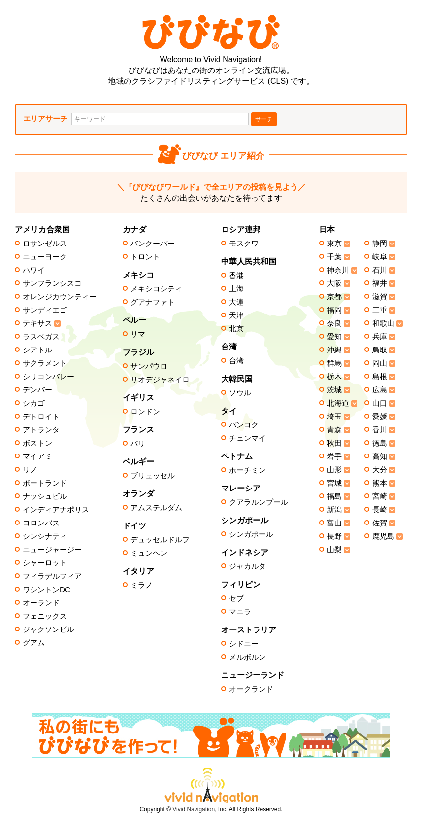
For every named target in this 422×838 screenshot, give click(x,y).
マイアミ (37, 456)
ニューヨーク (45, 257)
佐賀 (379, 523)
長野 (334, 536)
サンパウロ (148, 366)
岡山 (379, 363)
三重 (379, 310)
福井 (379, 283)
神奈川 (338, 270)
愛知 (334, 337)
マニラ (240, 612)
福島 (334, 496)
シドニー (244, 644)
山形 (334, 470)
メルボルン (247, 657)
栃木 (334, 377)
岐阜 (379, 257)
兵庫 (379, 337)
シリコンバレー (48, 377)
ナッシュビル (45, 496)
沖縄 (334, 350)
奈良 (334, 323)
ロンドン (145, 412)
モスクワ (244, 243)
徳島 (379, 443)
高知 (379, 456)
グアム (34, 643)
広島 (379, 390)
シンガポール (251, 534)
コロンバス (41, 523)
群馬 (334, 363)
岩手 (334, 456)
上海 (236, 289)
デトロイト (41, 416)
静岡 (379, 243)
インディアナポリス (56, 510)
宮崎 (379, 496)
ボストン (37, 443)
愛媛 (379, 416)
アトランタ (41, 430)
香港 (236, 275)
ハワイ (34, 270)
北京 (236, 329)
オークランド (251, 689)
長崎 (379, 510)
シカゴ (34, 403)
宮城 (334, 483)
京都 (334, 297)
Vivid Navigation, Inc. (199, 809)
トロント (145, 257)
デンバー (37, 390)
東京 (334, 243)
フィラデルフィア (52, 576)
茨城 (334, 390)
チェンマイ (247, 438)
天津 (236, 315)
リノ (30, 470)
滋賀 (379, 297)
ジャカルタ (247, 566)
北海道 (338, 403)
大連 (236, 302)
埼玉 (334, 416)
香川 (379, 430)
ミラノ (141, 585)
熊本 (379, 483)
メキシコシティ (156, 289)
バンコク (244, 425)
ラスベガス (41, 337)
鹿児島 (383, 536)
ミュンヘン (148, 553)
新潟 (334, 510)
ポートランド (45, 483)
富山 (334, 523)
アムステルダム (156, 508)
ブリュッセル (152, 476)
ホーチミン (247, 470)
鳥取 (379, 350)
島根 (379, 377)
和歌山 (383, 323)
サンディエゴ (45, 310)
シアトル (37, 350)
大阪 (334, 283)
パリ (137, 444)
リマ (137, 334)
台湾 (236, 361)
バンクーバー (152, 243)
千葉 (334, 257)
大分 (379, 470)
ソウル (240, 393)
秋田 (334, 443)
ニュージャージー (52, 550)
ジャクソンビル (48, 629)
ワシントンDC (46, 590)
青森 (334, 430)
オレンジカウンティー (60, 297)
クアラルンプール (258, 502)
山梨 (334, 550)
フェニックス (45, 616)
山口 (379, 403)
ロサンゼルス (45, 243)
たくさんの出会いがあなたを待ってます (211, 192)
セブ (236, 598)
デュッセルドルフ (160, 540)
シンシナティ (45, 536)
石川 (379, 270)
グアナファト (152, 302)
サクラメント (45, 363)
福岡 (334, 310)
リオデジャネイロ (160, 380)
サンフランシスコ (52, 283)
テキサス (37, 323)
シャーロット (45, 563)
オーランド (41, 603)
